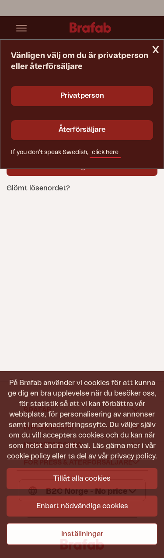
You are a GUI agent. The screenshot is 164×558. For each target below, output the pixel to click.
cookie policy (28, 456)
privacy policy (132, 456)
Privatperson (82, 95)
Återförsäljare (82, 129)
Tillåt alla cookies (82, 478)
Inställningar (82, 533)
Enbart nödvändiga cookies (82, 506)
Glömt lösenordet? (38, 188)
